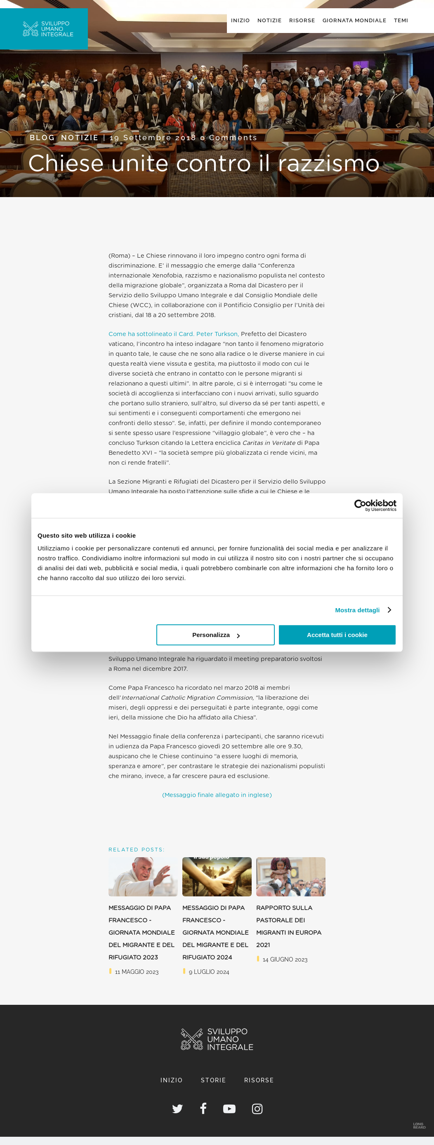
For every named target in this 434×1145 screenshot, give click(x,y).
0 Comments (229, 145)
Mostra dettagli (357, 610)
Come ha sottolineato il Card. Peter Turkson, (173, 342)
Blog (42, 145)
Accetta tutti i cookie (337, 634)
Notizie (80, 145)
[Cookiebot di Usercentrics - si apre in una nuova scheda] (360, 505)
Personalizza (216, 634)
